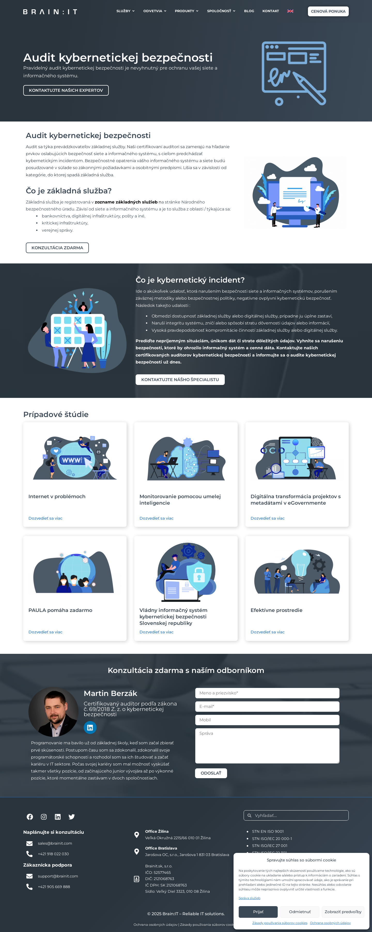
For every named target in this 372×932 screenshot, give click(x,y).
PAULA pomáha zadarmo (60, 610)
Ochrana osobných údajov (330, 923)
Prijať (258, 911)
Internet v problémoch (57, 496)
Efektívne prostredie (277, 610)
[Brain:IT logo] (50, 11)
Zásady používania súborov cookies (279, 923)
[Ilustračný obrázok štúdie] (74, 457)
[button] (328, 11)
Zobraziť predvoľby (343, 911)
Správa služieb (249, 898)
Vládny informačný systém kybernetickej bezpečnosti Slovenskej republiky (173, 616)
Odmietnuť (300, 911)
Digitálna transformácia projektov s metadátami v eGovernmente (296, 499)
